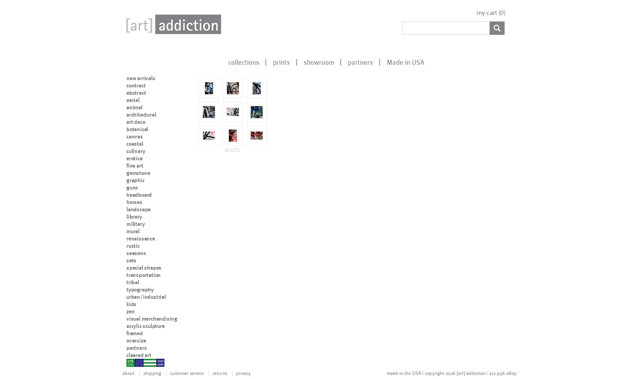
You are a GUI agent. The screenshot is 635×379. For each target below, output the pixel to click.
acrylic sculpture (145, 326)
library (134, 216)
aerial (133, 100)
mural (133, 231)
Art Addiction (172, 24)
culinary (135, 151)
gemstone (138, 173)
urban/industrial (146, 297)
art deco (135, 122)
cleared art (138, 355)
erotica (134, 158)
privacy (243, 373)
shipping (152, 373)
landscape (138, 209)
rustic (133, 246)
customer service (187, 373)
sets (131, 260)
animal (134, 107)
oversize (136, 340)
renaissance (140, 238)
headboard (139, 195)
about (128, 373)
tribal (132, 282)
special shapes (144, 267)
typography (140, 289)
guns (132, 187)
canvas (134, 136)
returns (220, 373)
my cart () (491, 12)
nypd (132, 362)
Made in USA (405, 62)
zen (130, 311)
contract (135, 85)
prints (281, 62)
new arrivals (141, 78)
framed (134, 333)
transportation (143, 275)
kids (131, 304)
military (135, 224)
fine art (134, 165)
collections (243, 62)
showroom (319, 62)
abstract (136, 92)
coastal (134, 144)
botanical (137, 129)
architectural (141, 114)
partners (360, 62)
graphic (135, 180)
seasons (136, 253)
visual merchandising (151, 318)
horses (134, 202)
